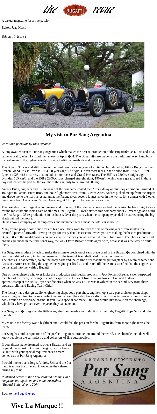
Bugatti (24, 393)
